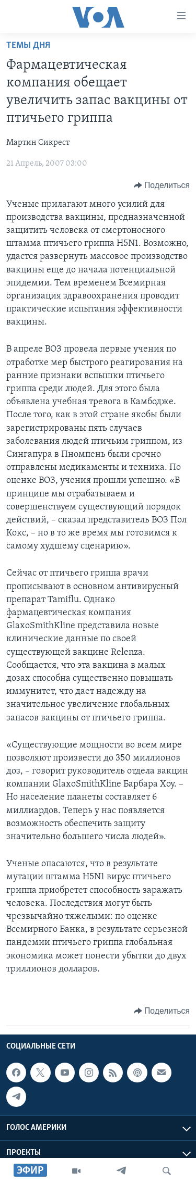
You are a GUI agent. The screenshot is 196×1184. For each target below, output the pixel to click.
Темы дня (28, 46)
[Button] (162, 185)
